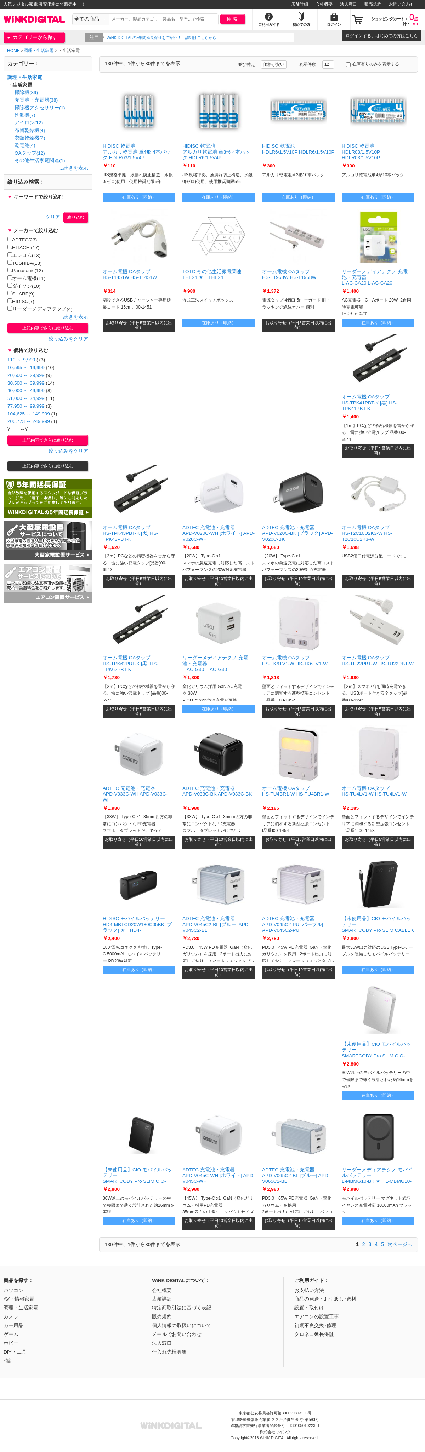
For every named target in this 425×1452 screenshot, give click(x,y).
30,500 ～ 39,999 (26, 383)
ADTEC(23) (22, 239)
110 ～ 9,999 (21, 359)
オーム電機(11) (26, 278)
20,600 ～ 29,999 (26, 375)
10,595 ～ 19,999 (26, 367)
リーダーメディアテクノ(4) (40, 309)
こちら (411, 35)
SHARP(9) (20, 294)
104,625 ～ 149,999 (28, 414)
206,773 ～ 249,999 (28, 421)
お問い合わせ (401, 4)
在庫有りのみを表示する (372, 64)
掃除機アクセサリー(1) (40, 107)
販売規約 (372, 4)
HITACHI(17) (23, 247)
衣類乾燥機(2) (30, 137)
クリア (52, 217)
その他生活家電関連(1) (40, 160)
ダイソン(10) (23, 286)
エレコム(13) (23, 255)
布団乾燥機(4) (30, 130)
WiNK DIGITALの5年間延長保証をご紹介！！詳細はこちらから (162, 37)
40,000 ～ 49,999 (26, 390)
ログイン (354, 35)
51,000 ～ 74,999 (26, 398)
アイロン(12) (29, 122)
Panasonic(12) (25, 270)
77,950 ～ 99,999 (26, 406)
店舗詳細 (299, 4)
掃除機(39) (26, 92)
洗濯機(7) (25, 115)
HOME (13, 50)
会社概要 (324, 4)
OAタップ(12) (30, 153)
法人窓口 (348, 4)
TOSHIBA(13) (24, 263)
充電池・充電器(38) (36, 100)
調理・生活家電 (38, 50)
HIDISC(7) (20, 301)
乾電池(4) (25, 145)
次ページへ (399, 1244)
